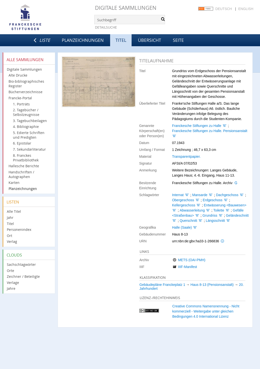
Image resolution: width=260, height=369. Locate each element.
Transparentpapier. (186, 156)
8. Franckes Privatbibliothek (26, 157)
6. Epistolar (22, 143)
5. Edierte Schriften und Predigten (28, 135)
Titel (10, 223)
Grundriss (209, 215)
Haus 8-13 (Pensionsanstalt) (212, 285)
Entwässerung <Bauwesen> (225, 205)
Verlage (13, 282)
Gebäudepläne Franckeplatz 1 (162, 285)
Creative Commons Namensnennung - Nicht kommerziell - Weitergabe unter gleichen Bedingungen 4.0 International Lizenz (205, 311)
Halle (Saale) (182, 227)
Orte (10, 270)
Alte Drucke (18, 75)
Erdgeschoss (212, 200)
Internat (178, 195)
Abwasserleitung (192, 210)
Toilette (218, 210)
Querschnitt (188, 221)
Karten (14, 182)
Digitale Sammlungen (125, 7)
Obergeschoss (183, 200)
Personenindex (19, 229)
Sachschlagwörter (21, 264)
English (245, 9)
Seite (178, 40)
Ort (9, 235)
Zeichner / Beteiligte (23, 276)
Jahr (10, 217)
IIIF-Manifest (187, 267)
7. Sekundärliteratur (29, 149)
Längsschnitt (215, 221)
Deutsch (223, 9)
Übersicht (149, 40)
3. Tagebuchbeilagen (30, 120)
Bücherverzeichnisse (25, 91)
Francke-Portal (20, 98)
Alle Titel (14, 211)
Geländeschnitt (237, 215)
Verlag (12, 241)
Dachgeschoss (227, 195)
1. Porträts (21, 104)
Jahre (11, 288)
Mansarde (199, 195)
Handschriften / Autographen (21, 174)
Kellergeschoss (183, 205)
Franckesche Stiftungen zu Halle (196, 126)
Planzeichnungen (83, 40)
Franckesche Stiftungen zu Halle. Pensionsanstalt (209, 131)
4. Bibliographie (26, 126)
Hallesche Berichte (24, 166)
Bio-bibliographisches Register (26, 83)
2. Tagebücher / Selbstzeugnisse (26, 112)
